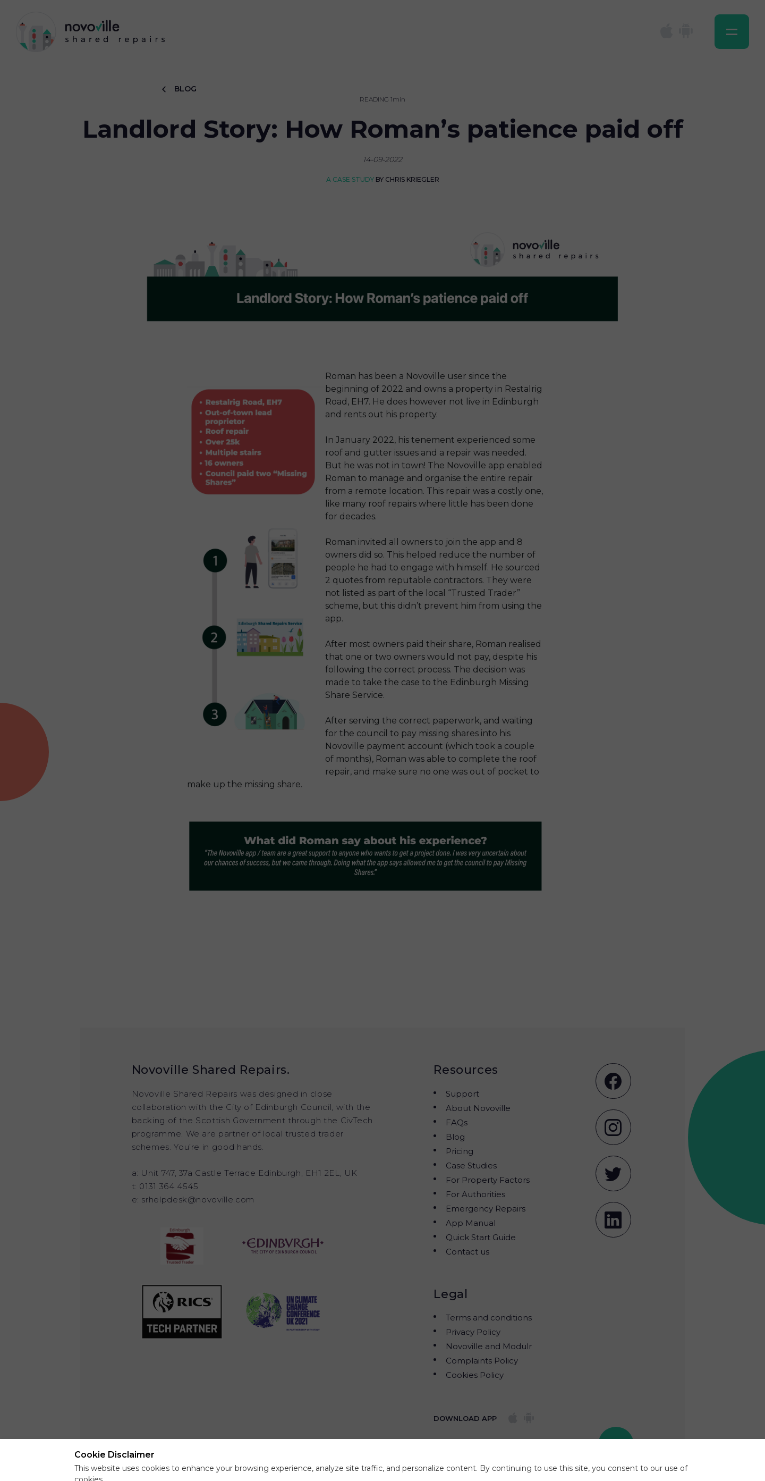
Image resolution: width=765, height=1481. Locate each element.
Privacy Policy (473, 1332)
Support (462, 1094)
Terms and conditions (489, 1317)
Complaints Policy (482, 1361)
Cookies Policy (475, 1375)
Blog (455, 1137)
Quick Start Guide (481, 1237)
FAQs (457, 1122)
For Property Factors (488, 1180)
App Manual (471, 1223)
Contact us (467, 1252)
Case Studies (471, 1165)
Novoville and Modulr (489, 1346)
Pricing (459, 1151)
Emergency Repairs (485, 1209)
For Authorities (475, 1194)
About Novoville (478, 1108)
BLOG (179, 89)
